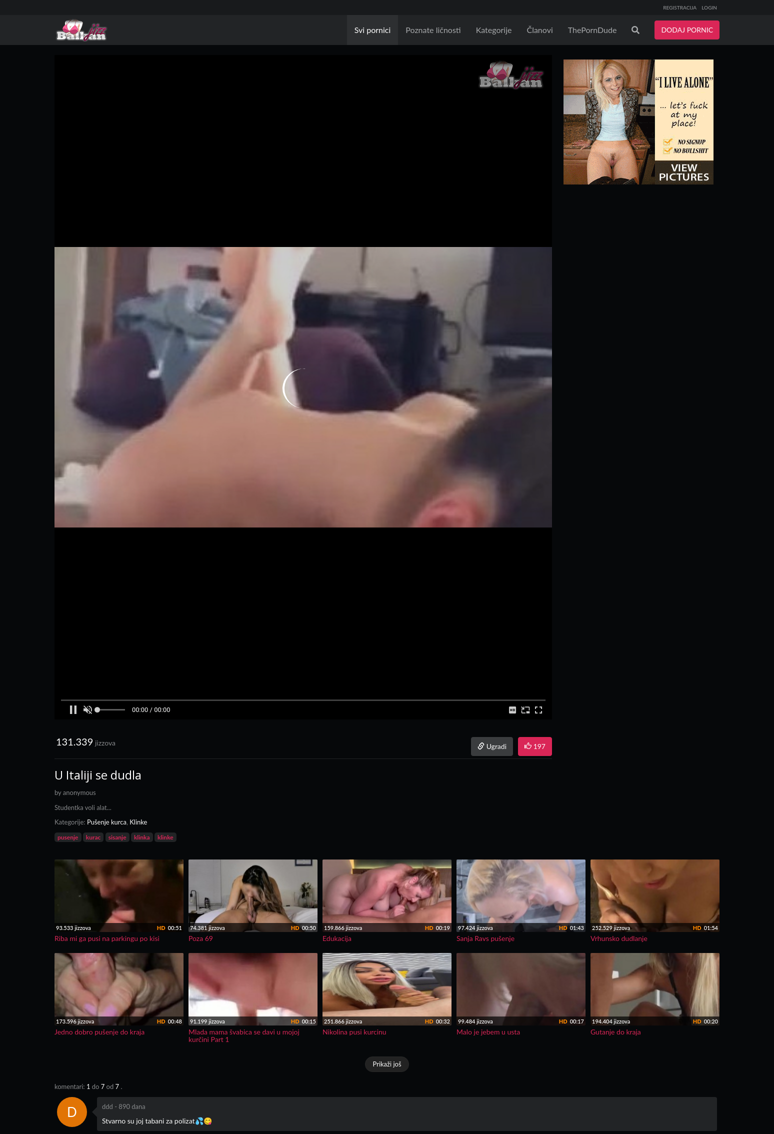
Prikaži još (386, 1064)
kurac (93, 837)
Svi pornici (372, 29)
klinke (166, 837)
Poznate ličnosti (433, 29)
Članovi (539, 29)
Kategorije (494, 29)
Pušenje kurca (106, 822)
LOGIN (709, 7)
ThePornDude (592, 29)
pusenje (68, 837)
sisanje (117, 837)
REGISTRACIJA (679, 7)
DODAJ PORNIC (687, 30)
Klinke (138, 822)
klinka (142, 837)
